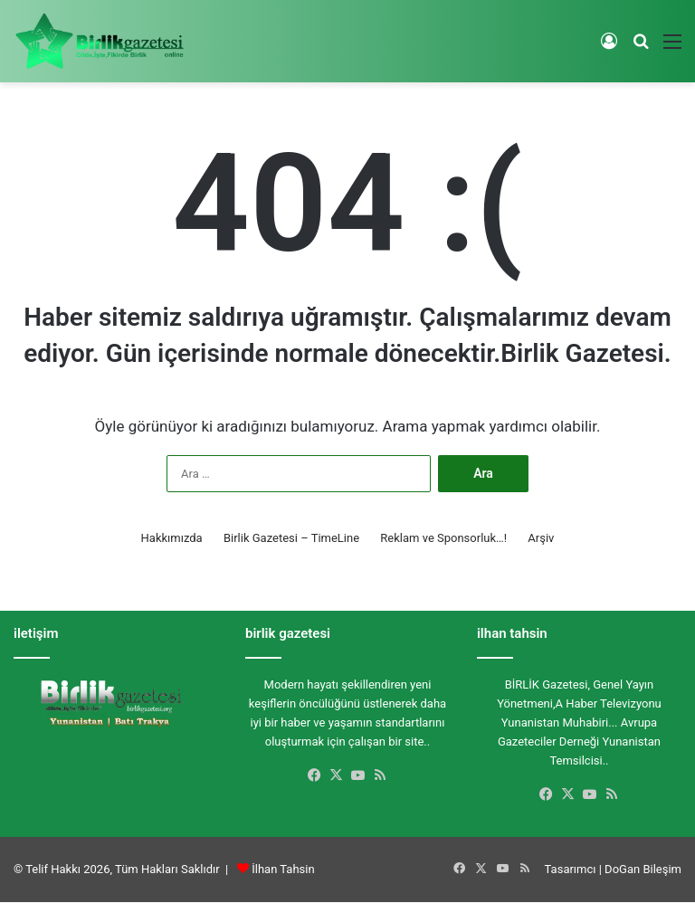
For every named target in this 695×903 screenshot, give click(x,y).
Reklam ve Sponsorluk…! (443, 538)
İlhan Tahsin (283, 869)
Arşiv (541, 538)
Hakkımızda (172, 538)
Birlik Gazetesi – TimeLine (291, 538)
